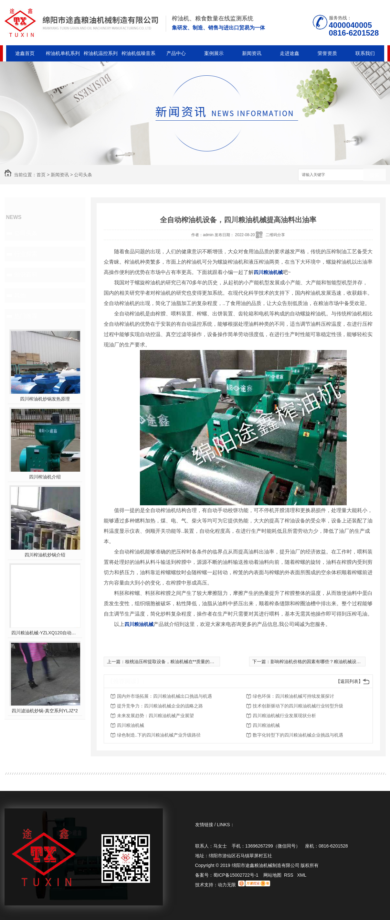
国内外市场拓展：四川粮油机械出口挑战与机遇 (164, 696)
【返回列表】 (349, 681)
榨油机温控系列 (101, 53)
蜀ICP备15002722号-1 (235, 875)
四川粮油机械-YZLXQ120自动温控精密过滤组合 (44, 632)
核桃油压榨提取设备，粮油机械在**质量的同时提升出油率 (183, 661)
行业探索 (25, 254)
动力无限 (227, 884)
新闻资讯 (251, 53)
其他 (20, 295)
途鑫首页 (25, 53)
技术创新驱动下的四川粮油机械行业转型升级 (298, 705)
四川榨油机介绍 (45, 476)
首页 (41, 174)
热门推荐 (25, 316)
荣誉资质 (327, 53)
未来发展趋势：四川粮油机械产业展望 (155, 715)
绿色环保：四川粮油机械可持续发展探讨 (293, 696)
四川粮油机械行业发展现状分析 (284, 715)
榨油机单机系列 (63, 53)
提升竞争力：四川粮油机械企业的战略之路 (160, 705)
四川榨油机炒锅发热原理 (45, 398)
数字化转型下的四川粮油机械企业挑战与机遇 (298, 735)
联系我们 (365, 53)
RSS (289, 875)
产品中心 (176, 53)
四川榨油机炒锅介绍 (45, 554)
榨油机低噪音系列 (138, 55)
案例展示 (214, 53)
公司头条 (83, 174)
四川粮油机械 (130, 725)
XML (301, 875)
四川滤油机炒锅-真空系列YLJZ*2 (45, 710)
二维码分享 (275, 235)
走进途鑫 (289, 53)
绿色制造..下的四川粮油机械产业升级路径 (159, 735)
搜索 (374, 175)
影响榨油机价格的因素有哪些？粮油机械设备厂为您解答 (327, 661)
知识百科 (25, 274)
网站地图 (272, 875)
